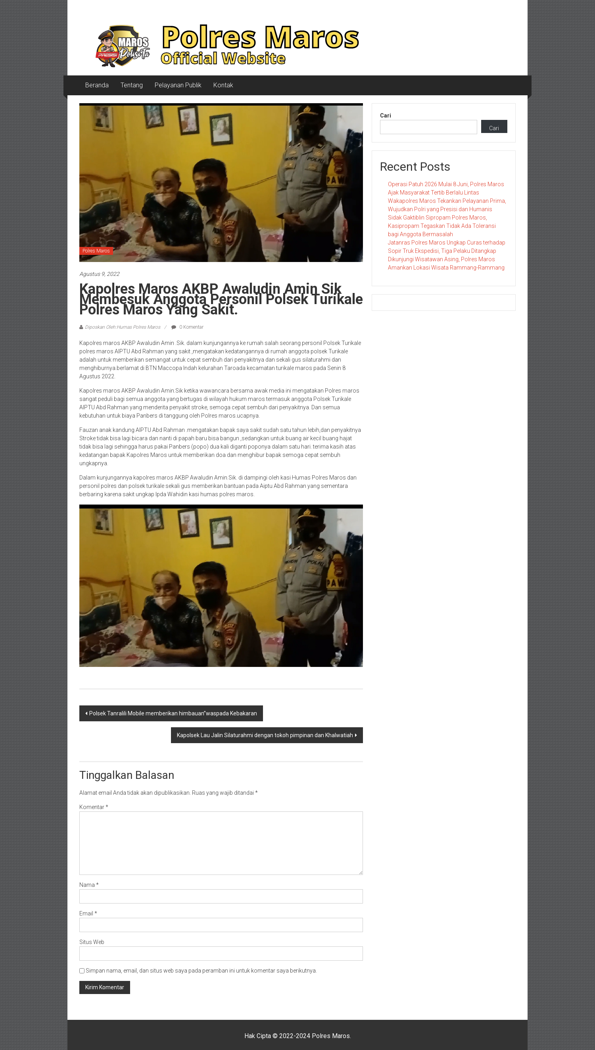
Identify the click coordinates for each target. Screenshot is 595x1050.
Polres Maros (96, 251)
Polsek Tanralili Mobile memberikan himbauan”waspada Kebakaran (173, 713)
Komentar (93, 807)
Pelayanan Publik (178, 85)
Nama (89, 885)
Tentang (132, 85)
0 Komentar (187, 327)
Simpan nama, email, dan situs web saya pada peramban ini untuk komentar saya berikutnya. (201, 970)
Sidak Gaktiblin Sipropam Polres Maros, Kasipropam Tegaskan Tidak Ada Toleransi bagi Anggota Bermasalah (442, 225)
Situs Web (91, 942)
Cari (385, 115)
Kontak (223, 85)
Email (88, 913)
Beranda (97, 85)
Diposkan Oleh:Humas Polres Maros (122, 327)
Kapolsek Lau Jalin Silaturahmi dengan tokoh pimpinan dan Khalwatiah (265, 735)
